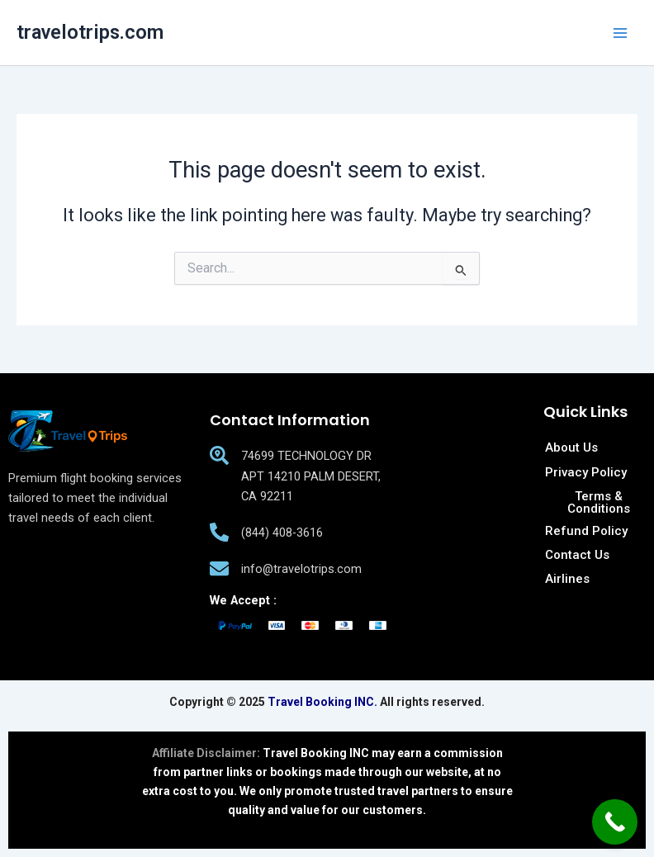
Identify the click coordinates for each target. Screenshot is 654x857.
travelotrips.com (90, 32)
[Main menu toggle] (620, 33)
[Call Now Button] (614, 822)
